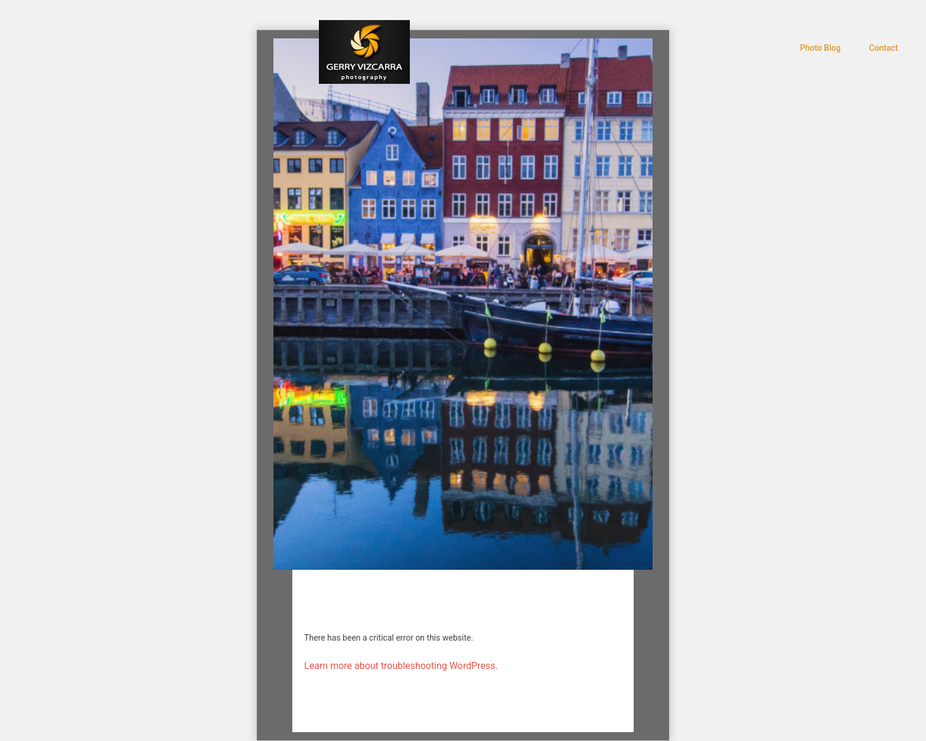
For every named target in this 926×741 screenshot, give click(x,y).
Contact (883, 48)
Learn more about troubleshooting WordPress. (401, 665)
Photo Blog (820, 48)
